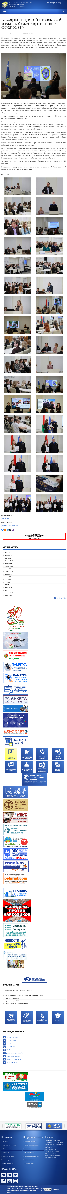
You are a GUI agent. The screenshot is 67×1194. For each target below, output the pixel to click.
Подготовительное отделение (13, 993)
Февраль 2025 (9, 593)
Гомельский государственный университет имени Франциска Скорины (20, 4)
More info (42, 1189)
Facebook (3, 1181)
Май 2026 (7, 553)
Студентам (27, 1149)
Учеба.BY (13, 1126)
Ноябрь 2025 (8, 569)
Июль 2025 (8, 579)
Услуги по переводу (58, 767)
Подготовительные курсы (11, 767)
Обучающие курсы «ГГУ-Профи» (27, 767)
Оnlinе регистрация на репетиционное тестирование (27, 754)
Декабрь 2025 (9, 566)
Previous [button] (2, 1126)
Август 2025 (8, 577)
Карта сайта (5, 1152)
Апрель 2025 (8, 587)
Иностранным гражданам (34, 779)
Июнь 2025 (8, 582)
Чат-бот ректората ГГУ (12, 1037)
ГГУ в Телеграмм (11, 1040)
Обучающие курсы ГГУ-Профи (13, 1001)
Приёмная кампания (30, 1141)
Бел (51, 3)
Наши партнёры (29, 1163)
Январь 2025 (8, 595)
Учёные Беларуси (54, 1126)
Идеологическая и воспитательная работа (11, 1017)
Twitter (15, 1175)
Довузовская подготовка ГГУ (14, 1053)
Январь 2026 (8, 563)
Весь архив (61, 598)
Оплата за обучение (58, 754)
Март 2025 (8, 590)
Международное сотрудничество (27, 1017)
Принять (48, 1189)
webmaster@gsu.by (50, 1157)
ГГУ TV (8, 1050)
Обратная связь (7, 1149)
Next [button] (65, 1126)
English (55, 4)
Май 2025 (7, 585)
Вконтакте (3, 1175)
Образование (58, 1017)
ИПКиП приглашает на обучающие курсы (17, 1003)
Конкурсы (5, 518)
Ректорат (5, 1141)
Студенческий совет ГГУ (13, 1056)
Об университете (29, 1152)
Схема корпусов (29, 1160)
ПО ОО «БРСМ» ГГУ (12, 1062)
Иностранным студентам (9, 1145)
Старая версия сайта (8, 1163)
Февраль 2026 (9, 561)
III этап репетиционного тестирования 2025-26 (18, 990)
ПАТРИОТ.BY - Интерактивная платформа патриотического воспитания (34, 1126)
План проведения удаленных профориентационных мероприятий (24, 995)
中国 (59, 3)
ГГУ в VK (8, 1043)
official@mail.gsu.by (55, 1155)
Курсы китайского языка (12, 998)
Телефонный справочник (42, 754)
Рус (48, 3)
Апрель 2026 (8, 555)
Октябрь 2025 (9, 571)
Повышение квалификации (42, 767)
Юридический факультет (10, 525)
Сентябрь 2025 (9, 574)
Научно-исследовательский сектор (42, 1017)
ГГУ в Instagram (10, 1047)
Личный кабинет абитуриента (11, 754)
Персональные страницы (31, 1156)
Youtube (9, 1181)
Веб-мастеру (6, 1160)
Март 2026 (8, 558)
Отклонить (56, 1189)
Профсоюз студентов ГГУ (13, 1059)
